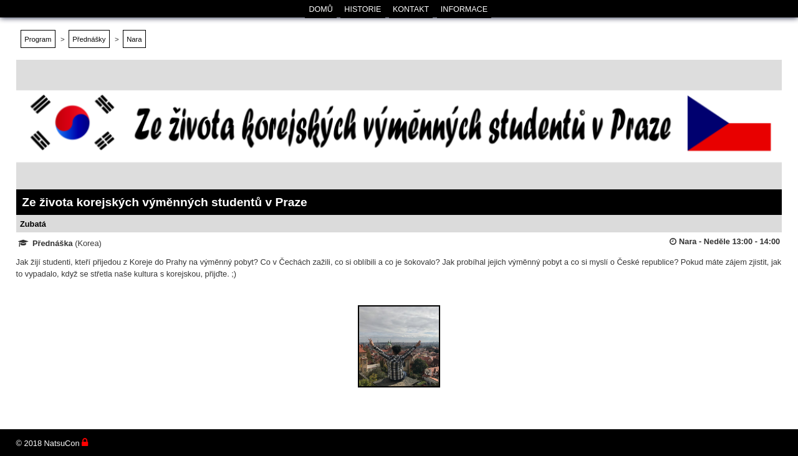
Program (37, 39)
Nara (134, 39)
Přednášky (88, 39)
